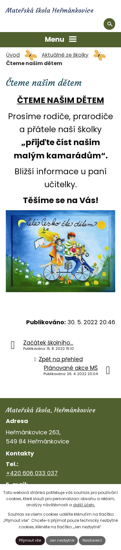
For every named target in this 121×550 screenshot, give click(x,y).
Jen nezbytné (61, 540)
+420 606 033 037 (32, 473)
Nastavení (92, 540)
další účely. (84, 505)
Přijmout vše (30, 540)
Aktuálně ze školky (65, 55)
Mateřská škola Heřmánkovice (50, 10)
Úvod (13, 55)
